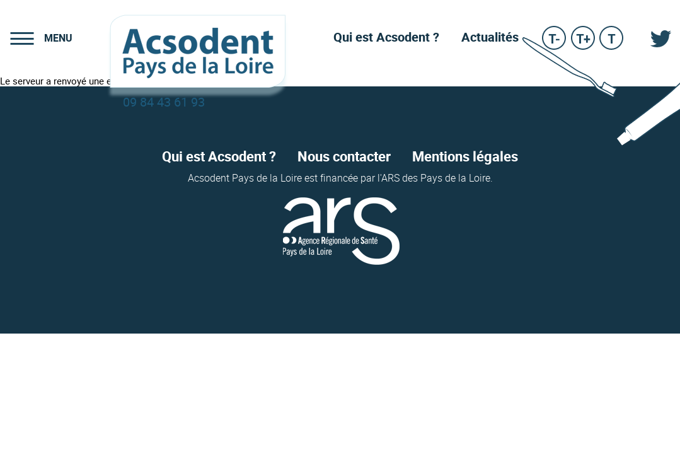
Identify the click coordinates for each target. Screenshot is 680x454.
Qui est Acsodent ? (219, 157)
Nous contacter (344, 157)
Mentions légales (465, 157)
